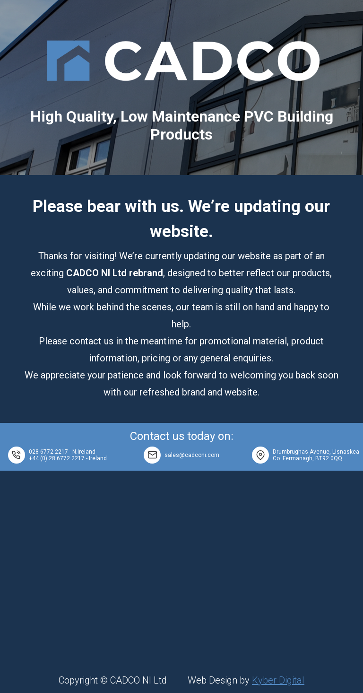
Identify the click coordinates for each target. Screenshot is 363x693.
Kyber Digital (278, 680)
